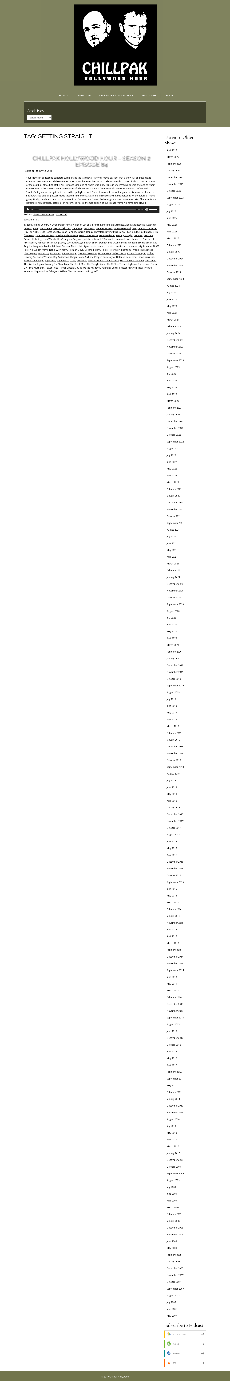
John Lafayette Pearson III (140, 239)
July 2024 (171, 292)
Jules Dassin (30, 242)
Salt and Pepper (93, 256)
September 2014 (175, 970)
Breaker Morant (104, 228)
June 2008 (172, 1241)
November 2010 (175, 1112)
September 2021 (175, 522)
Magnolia (38, 246)
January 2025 (173, 251)
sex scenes (132, 256)
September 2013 (175, 1017)
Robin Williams (44, 256)
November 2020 (175, 590)
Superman (50, 260)
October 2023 (174, 353)
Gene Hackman (107, 235)
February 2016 (174, 909)
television (81, 260)
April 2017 (172, 855)
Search (168, 95)
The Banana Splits (113, 260)
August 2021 (173, 529)
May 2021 (172, 550)
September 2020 (175, 604)
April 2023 (172, 394)
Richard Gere (104, 253)
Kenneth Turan (45, 242)
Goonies (138, 235)
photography (30, 253)
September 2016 (175, 882)
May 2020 (172, 631)
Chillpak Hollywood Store (116, 95)
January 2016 (173, 915)
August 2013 (173, 1024)
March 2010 (173, 1146)
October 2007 (174, 1281)
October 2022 (174, 434)
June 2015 (172, 929)
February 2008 (174, 1254)
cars (134, 228)
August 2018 (173, 773)
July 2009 (171, 1187)
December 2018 (175, 746)
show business (146, 256)
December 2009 (175, 1159)
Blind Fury (89, 228)
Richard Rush (119, 253)
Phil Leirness (146, 249)
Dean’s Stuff (148, 95)
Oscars (88, 249)
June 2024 (172, 299)
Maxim (74, 246)
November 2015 (175, 922)
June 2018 (172, 787)
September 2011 (175, 1078)
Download (61, 214)
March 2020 (173, 644)
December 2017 (175, 814)
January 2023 (173, 414)
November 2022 (175, 428)
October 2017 (174, 827)
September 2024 (175, 278)
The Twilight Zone (96, 264)
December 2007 (175, 1268)
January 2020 (173, 658)
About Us (63, 95)
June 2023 (172, 380)
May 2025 (172, 224)
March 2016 (173, 902)
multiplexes (121, 246)
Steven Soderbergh (34, 260)
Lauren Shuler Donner (95, 242)
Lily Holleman (145, 242)
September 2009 (175, 1173)
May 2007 (172, 1315)
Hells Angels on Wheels (44, 239)
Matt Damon (63, 246)
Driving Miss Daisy (114, 231)
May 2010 (172, 1132)
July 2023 (171, 373)
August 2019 (173, 692)
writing (89, 271)
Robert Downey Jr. (136, 253)
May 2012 (172, 1058)
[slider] (87, 209)
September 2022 (175, 441)
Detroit (81, 231)
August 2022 (173, 448)
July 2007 (171, 1302)
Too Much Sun (36, 267)
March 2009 (173, 1207)
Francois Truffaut (45, 235)
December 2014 (175, 956)
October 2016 (174, 875)
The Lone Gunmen (134, 260)
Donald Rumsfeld (95, 231)
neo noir (133, 246)
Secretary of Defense (114, 256)
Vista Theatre (145, 267)
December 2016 (175, 861)
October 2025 (174, 190)
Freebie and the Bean (67, 235)
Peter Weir (114, 249)
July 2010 (171, 1125)
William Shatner (68, 271)
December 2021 (175, 502)
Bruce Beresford (122, 228)
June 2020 (172, 624)
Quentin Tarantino (87, 253)
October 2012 (174, 1044)
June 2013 (172, 1031)
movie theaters (98, 246)
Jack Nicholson (91, 239)
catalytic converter (147, 228)
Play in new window (43, 214)
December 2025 (175, 177)
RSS (37, 219)
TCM (72, 260)
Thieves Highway (128, 264)
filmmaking (29, 235)
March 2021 (173, 563)
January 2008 (173, 1261)
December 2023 (175, 339)
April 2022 (172, 475)
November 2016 (175, 868)
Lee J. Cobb (114, 242)
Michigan (84, 246)
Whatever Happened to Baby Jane (41, 271)
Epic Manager (146, 231)
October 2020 (174, 597)
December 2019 (175, 665)
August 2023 (173, 367)
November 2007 (175, 1275)
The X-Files (112, 264)
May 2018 (172, 793)
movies (110, 246)
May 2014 (172, 983)
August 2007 (173, 1295)
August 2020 (173, 611)
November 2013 (175, 1010)
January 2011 (173, 1098)
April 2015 (172, 936)
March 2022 (173, 482)
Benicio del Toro (62, 228)
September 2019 (175, 685)
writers (80, 271)
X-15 (96, 271)
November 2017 (175, 821)
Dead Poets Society (50, 231)
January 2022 (173, 495)
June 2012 (172, 1051)
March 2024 (173, 319)
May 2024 (172, 306)
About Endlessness (135, 224)
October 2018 (174, 760)
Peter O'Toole (100, 249)
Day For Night (31, 231)
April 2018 (172, 800)
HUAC (60, 239)
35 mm (36, 224)
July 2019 (171, 699)
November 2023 (175, 346)
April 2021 (172, 556)
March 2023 (173, 400)
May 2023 (172, 387)
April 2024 (172, 312)
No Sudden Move (39, 249)
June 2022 (172, 461)
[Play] (28, 209)
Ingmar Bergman (73, 239)
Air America (46, 228)
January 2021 (173, 577)
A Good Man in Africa (61, 224)
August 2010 (173, 1119)
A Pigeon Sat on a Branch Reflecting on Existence (98, 224)
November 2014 (175, 963)
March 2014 (173, 990)
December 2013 (175, 1003)
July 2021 (171, 536)
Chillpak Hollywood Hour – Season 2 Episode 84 (92, 161)
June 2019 (172, 705)
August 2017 (173, 834)
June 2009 (172, 1193)
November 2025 (175, 184)
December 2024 (175, 258)
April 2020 (172, 638)
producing (43, 253)
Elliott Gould (132, 231)
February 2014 (174, 997)
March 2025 (173, 238)
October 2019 (174, 678)
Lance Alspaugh (75, 242)
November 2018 (175, 753)
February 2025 (174, 245)
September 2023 (175, 360)
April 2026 (172, 150)
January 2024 (173, 333)
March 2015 (173, 943)
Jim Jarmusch (118, 239)
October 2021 (174, 516)
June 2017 (172, 841)
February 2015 (174, 949)
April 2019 (172, 719)
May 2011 (172, 1085)
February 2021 (174, 570)
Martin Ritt (49, 246)
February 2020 (174, 651)
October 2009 (174, 1166)
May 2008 (172, 1247)
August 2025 (173, 204)
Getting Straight (124, 235)
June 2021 (172, 543)
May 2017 (172, 848)
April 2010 (172, 1139)
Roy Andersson (61, 256)
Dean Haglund (68, 231)
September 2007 (175, 1288)
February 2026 (174, 163)
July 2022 (171, 455)
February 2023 (174, 407)
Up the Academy (91, 267)
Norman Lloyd (75, 249)
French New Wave (88, 235)
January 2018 (173, 807)
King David (59, 242)
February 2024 (174, 326)
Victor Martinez (129, 267)
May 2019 (172, 712)
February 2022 (174, 489)
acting (36, 228)
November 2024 (175, 265)
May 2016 (172, 895)
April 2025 (172, 231)
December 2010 (175, 1105)
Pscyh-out (55, 253)
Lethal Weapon (129, 242)
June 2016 (172, 888)
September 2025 (175, 197)
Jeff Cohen (105, 239)
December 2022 (175, 421)
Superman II (63, 260)
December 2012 (175, 1037)
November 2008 (175, 1234)
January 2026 (173, 170)
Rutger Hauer (77, 256)
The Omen (150, 260)
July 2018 (171, 780)
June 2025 (172, 217)
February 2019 (174, 733)
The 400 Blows (95, 260)
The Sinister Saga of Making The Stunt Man (46, 264)
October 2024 (174, 272)
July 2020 (171, 617)
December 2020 (175, 583)
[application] (91, 209)
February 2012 (174, 1071)
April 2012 (172, 1065)
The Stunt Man (77, 264)
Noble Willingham (58, 249)
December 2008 (175, 1227)
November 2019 (175, 671)
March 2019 (173, 726)
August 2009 (173, 1180)
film (157, 231)
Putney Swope (69, 253)
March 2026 (173, 156)
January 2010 (173, 1153)
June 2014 (172, 976)
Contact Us (84, 95)
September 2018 (175, 766)
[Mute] (146, 209)
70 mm (44, 224)
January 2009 (173, 1220)
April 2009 (172, 1200)
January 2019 (173, 739)
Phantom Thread (130, 249)
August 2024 (173, 285)
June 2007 (172, 1309)
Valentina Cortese (111, 267)
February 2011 (174, 1092)
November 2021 (175, 509)
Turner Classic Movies (70, 267)
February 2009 (174, 1214)
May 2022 (172, 468)
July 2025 (171, 211)
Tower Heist (51, 267)
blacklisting (77, 228)
